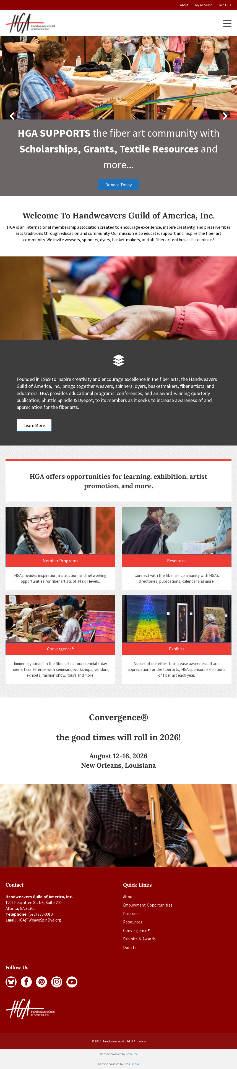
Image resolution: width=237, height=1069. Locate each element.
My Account (203, 5)
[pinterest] (41, 981)
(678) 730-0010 (40, 914)
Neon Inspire (132, 1064)
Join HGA (224, 5)
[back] (12, 116)
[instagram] (56, 981)
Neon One (132, 1054)
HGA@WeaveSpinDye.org (39, 920)
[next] (225, 116)
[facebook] (26, 981)
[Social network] (11, 981)
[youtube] (71, 981)
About (184, 5)
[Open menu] (227, 23)
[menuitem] (148, 898)
